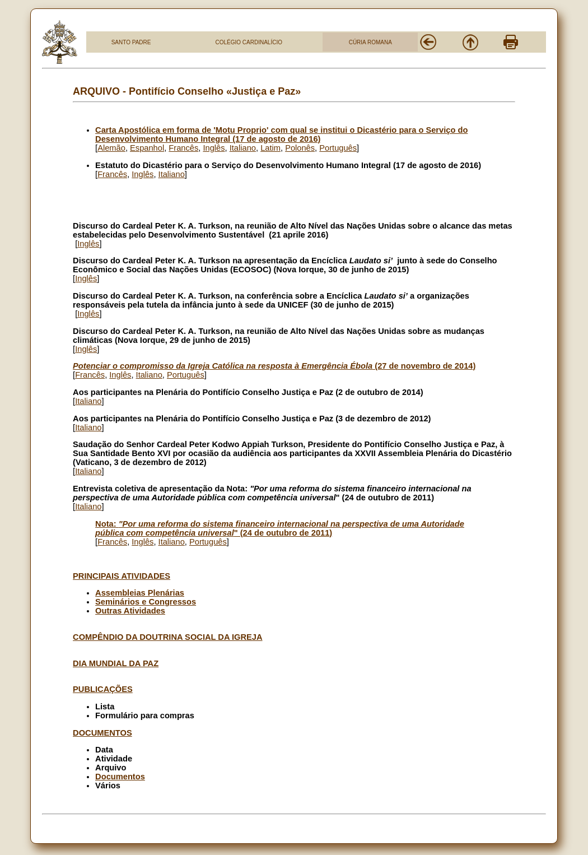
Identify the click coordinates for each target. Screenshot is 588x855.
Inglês (214, 147)
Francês (183, 147)
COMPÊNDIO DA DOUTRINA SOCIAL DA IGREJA (167, 637)
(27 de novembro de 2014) (274, 365)
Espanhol (147, 147)
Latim (270, 147)
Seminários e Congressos (145, 601)
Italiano (243, 147)
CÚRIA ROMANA (370, 42)
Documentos (120, 776)
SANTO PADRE (131, 42)
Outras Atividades (130, 610)
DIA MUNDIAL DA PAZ (115, 663)
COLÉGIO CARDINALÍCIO (248, 42)
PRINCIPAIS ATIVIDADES (121, 575)
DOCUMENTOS (102, 732)
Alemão (111, 147)
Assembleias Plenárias (139, 592)
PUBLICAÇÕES (103, 689)
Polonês (300, 147)
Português (338, 147)
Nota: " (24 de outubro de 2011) (279, 528)
